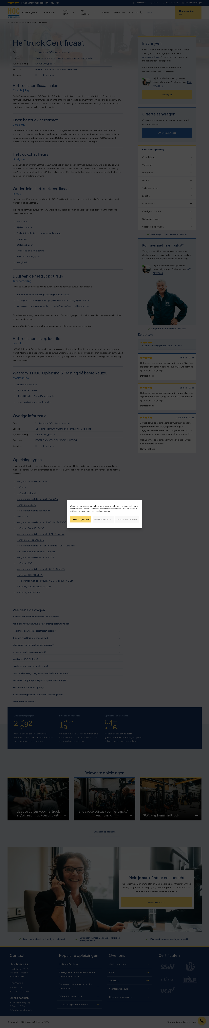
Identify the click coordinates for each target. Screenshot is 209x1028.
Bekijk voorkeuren (103, 519)
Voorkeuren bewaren (127, 519)
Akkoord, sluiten (80, 519)
